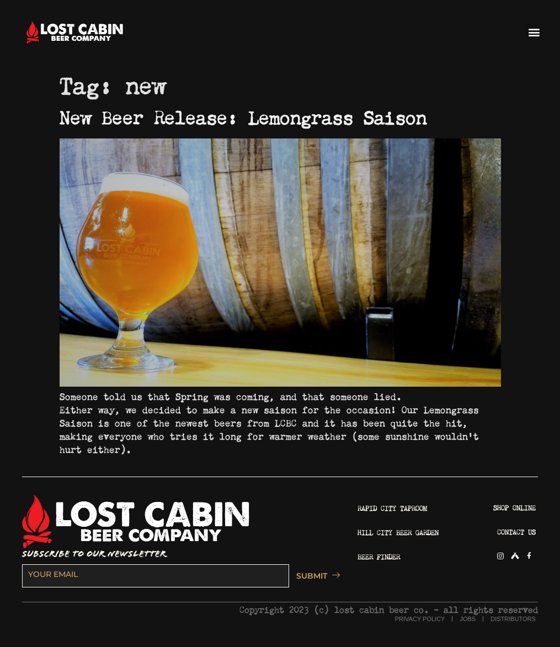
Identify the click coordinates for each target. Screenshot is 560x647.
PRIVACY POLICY (420, 619)
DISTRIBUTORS (513, 619)
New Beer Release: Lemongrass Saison (243, 114)
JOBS (468, 619)
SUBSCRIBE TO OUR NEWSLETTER (94, 554)
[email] (155, 575)
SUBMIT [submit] (315, 576)
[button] (534, 32)
